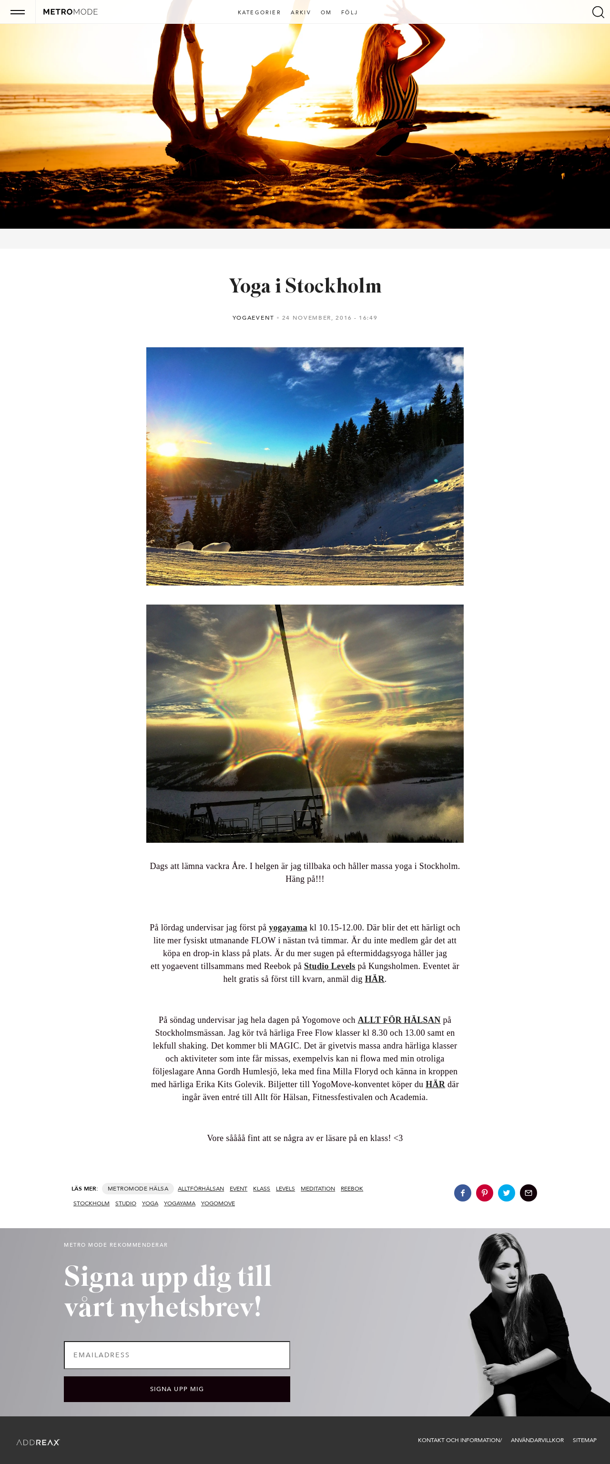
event (238, 1188)
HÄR (375, 979)
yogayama (288, 927)
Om (326, 13)
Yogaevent (253, 318)
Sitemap (585, 1440)
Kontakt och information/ (460, 1440)
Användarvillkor (537, 1440)
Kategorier (259, 13)
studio (125, 1203)
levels (285, 1188)
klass (261, 1188)
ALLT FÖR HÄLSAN (399, 1020)
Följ (349, 13)
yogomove (218, 1203)
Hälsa (158, 1188)
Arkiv (301, 13)
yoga (150, 1203)
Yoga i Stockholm (305, 287)
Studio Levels (330, 966)
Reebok (352, 1188)
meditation (318, 1188)
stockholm (91, 1203)
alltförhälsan (201, 1188)
